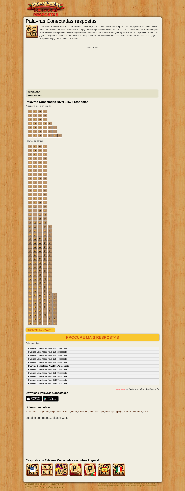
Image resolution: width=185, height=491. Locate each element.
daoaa (35, 412)
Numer (74, 412)
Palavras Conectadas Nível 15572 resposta (47, 352)
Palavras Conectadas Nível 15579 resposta (47, 376)
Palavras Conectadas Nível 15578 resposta (47, 373)
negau (53, 412)
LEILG (81, 412)
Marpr (41, 412)
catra (96, 412)
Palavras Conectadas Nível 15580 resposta (47, 380)
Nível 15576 (35, 93)
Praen (139, 412)
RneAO (127, 412)
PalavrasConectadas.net (52, 487)
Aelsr (47, 412)
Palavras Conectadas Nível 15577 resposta (47, 369)
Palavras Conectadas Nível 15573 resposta (47, 355)
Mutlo (59, 412)
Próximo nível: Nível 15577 (40, 330)
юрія (102, 412)
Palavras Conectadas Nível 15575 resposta (47, 362)
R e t (107, 412)
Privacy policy (57, 484)
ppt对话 (119, 412)
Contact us (30, 484)
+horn (28, 412)
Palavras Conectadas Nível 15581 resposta (47, 383)
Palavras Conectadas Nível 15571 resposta (47, 348)
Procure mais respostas (92, 337)
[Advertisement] (92, 67)
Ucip (134, 412)
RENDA (66, 412)
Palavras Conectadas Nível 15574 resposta (47, 359)
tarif (91, 412)
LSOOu (146, 412)
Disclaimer (42, 484)
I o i (86, 412)
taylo (113, 412)
